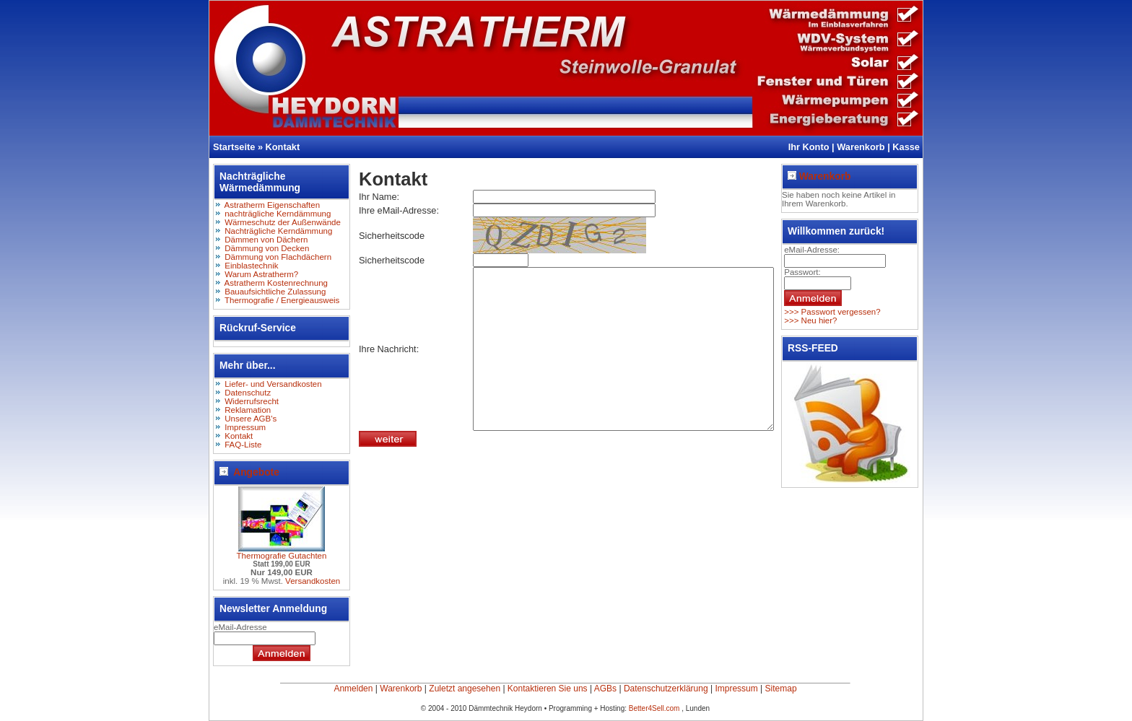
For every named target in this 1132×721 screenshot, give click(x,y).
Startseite (234, 146)
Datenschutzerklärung (666, 688)
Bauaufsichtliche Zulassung (275, 291)
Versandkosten (312, 581)
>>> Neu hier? (809, 320)
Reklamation (248, 410)
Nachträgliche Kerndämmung (278, 231)
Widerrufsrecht (252, 401)
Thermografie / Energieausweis (282, 300)
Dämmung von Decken (267, 248)
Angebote (249, 472)
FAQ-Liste (243, 444)
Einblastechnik (251, 265)
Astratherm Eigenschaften (273, 205)
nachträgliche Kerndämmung (278, 213)
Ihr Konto (809, 146)
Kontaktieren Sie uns (548, 688)
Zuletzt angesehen (464, 688)
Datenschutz (248, 392)
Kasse (906, 146)
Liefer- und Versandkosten (273, 384)
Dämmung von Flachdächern (278, 257)
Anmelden (353, 688)
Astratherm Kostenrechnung (276, 283)
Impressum (245, 427)
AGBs (605, 688)
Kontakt (283, 146)
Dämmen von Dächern (266, 239)
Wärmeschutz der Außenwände (283, 222)
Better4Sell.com (655, 708)
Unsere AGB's (251, 418)
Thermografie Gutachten (282, 555)
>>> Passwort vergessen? (831, 311)
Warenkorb (860, 146)
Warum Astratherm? (261, 274)
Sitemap (781, 688)
